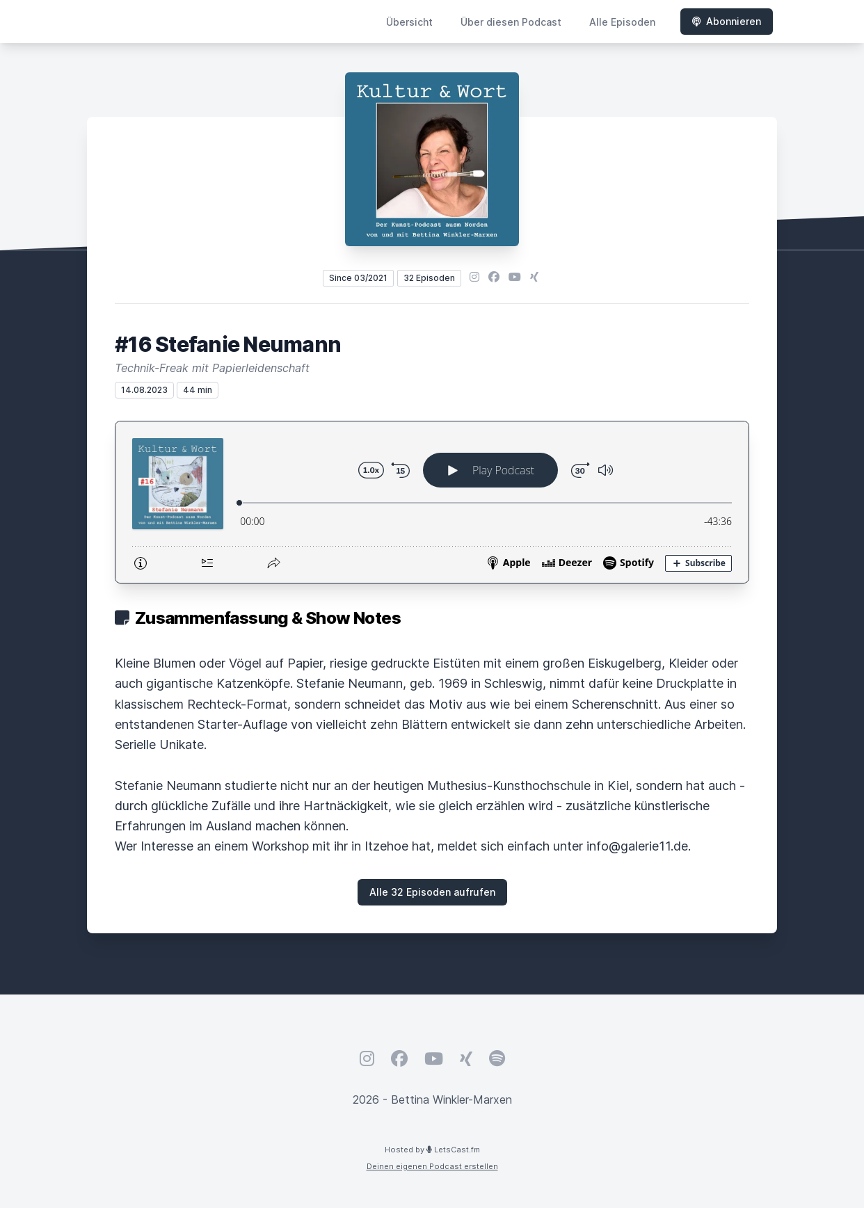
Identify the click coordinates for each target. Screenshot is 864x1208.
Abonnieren (726, 21)
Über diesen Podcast (511, 22)
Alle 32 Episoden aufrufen (432, 892)
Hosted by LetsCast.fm (432, 1149)
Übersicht (409, 22)
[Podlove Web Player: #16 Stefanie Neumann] (432, 502)
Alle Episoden (622, 22)
